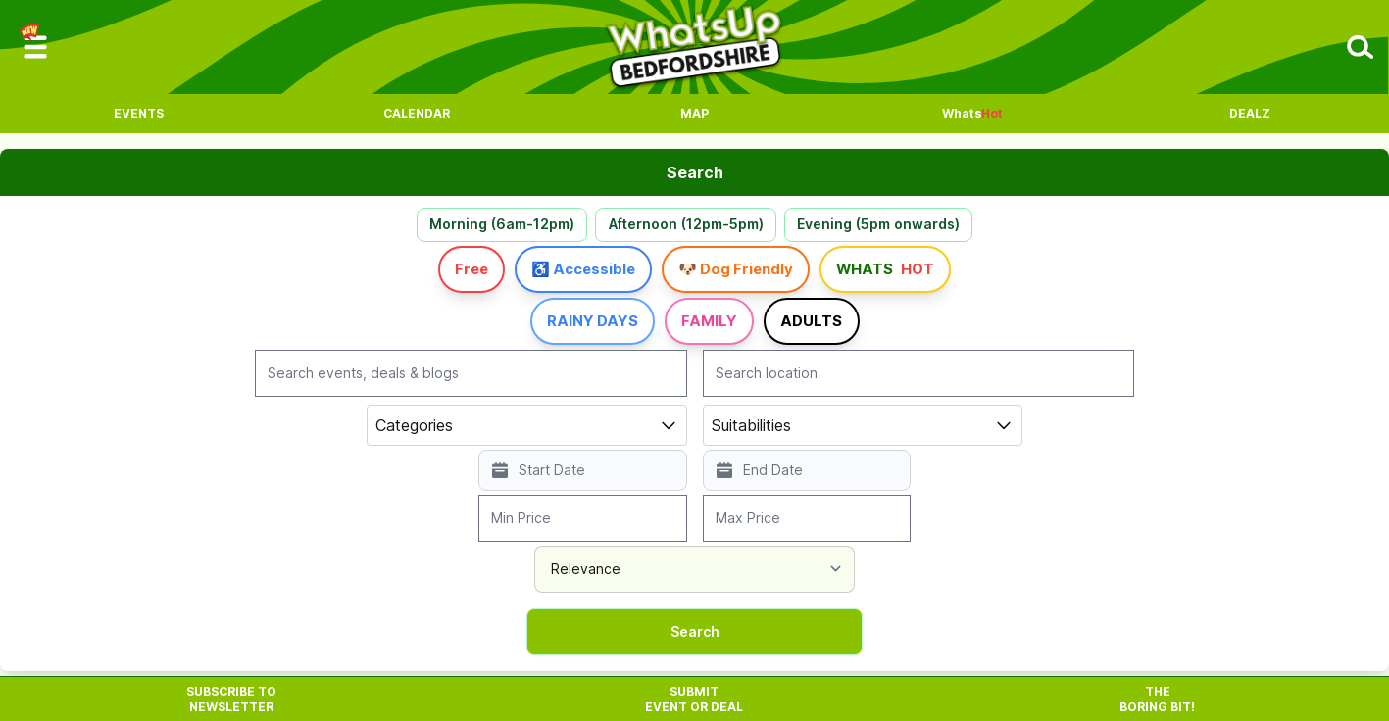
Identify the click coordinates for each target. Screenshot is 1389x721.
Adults (846, 326)
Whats (972, 113)
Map (694, 113)
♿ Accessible (556, 275)
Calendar (416, 113)
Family (712, 326)
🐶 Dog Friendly (752, 275)
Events (139, 113)
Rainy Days (561, 326)
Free (408, 275)
